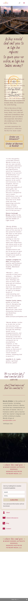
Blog (7, 523)
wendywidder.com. (9, 420)
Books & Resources (12, 518)
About (8, 512)
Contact (8, 528)
